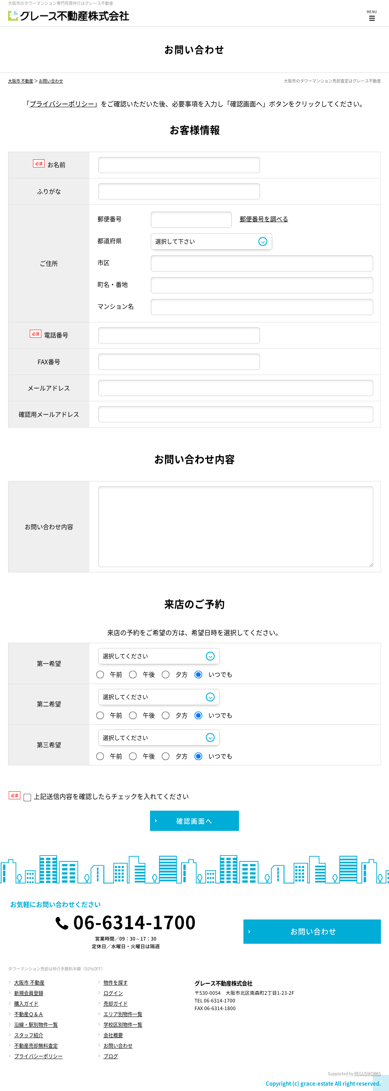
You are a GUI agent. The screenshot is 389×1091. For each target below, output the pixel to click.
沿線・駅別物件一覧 (36, 1024)
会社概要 (113, 1035)
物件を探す (116, 982)
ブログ (111, 1056)
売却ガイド (116, 1003)
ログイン (113, 993)
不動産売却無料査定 (36, 1045)
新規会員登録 (28, 993)
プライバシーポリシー (62, 103)
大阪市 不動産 (20, 81)
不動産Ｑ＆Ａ (28, 1014)
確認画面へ (194, 821)
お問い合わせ (51, 81)
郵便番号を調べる (264, 218)
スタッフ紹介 (28, 1035)
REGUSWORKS (367, 1073)
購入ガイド (26, 1003)
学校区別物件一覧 (123, 1024)
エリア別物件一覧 (123, 1014)
